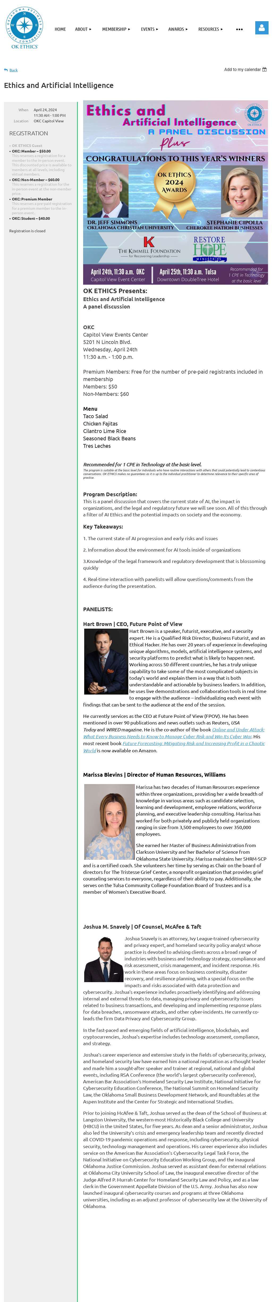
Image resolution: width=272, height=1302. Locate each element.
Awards (129, 1283)
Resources (157, 1283)
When (23, 109)
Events (104, 1283)
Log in (262, 27)
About (45, 1283)
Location (21, 120)
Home (23, 1283)
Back (14, 70)
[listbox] (246, 69)
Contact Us (188, 1283)
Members (219, 1283)
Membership (75, 1283)
